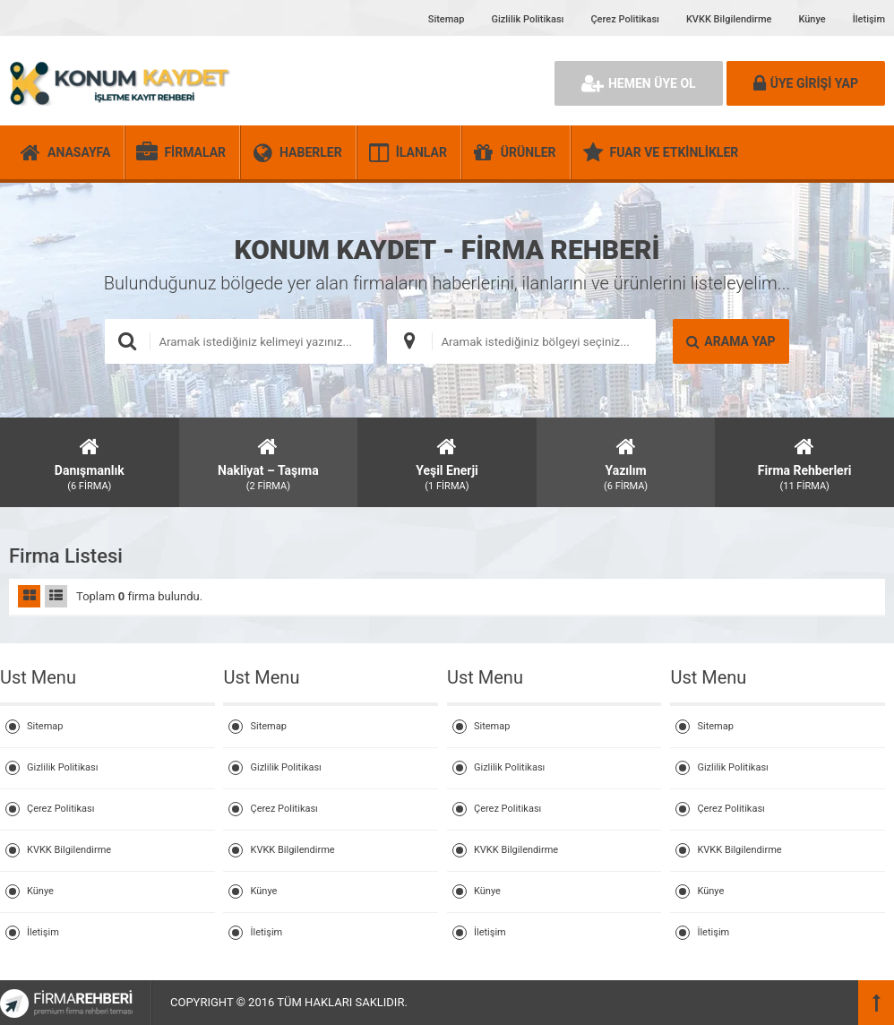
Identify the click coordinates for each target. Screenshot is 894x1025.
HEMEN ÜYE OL (638, 83)
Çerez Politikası (624, 19)
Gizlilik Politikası (527, 19)
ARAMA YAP (730, 341)
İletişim (869, 19)
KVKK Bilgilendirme (728, 19)
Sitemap (446, 19)
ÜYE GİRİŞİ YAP (805, 83)
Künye (811, 19)
